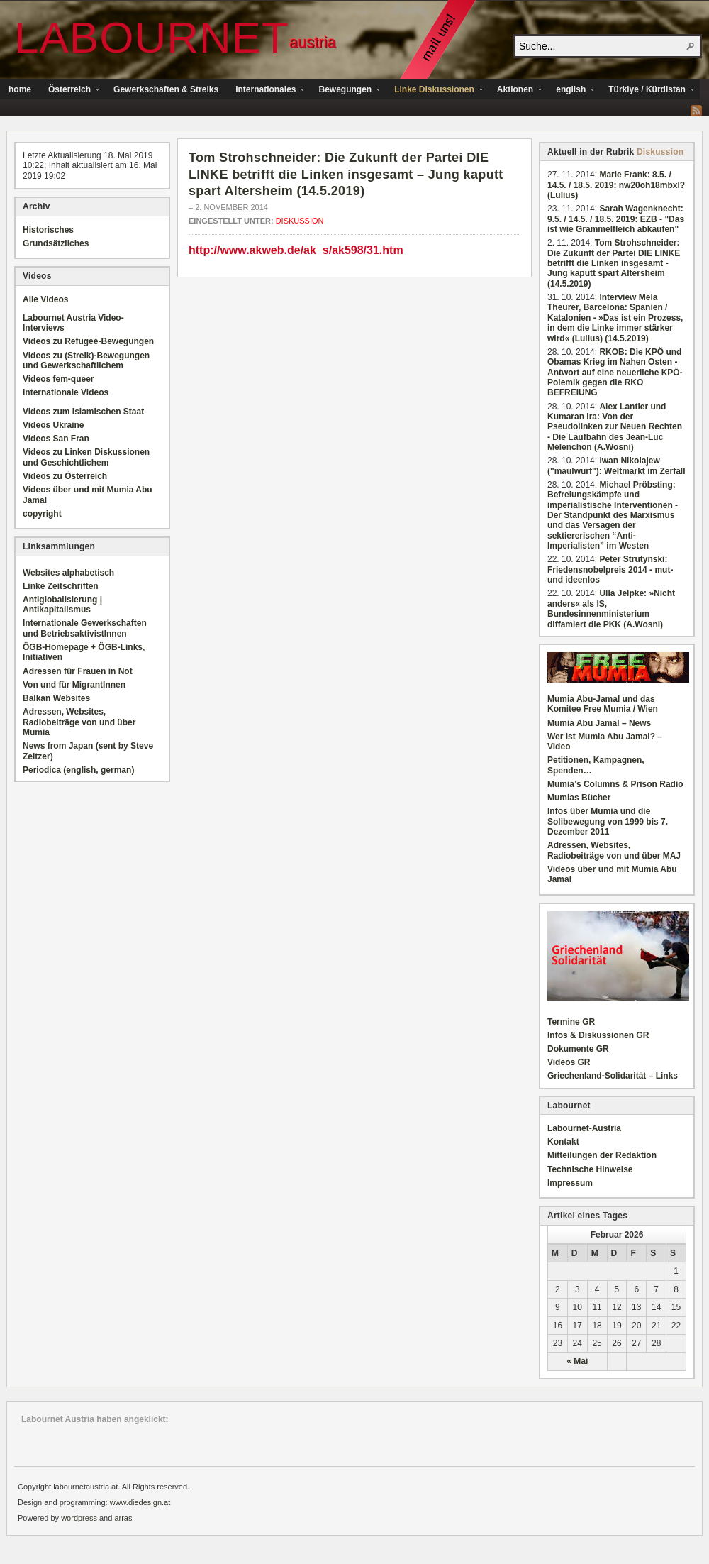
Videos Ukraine (53, 425)
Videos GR (568, 1062)
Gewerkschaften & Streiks (165, 89)
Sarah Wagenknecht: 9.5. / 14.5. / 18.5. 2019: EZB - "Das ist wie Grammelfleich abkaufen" (615, 219)
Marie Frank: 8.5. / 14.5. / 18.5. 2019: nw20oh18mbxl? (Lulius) (616, 185)
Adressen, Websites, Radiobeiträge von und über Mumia (79, 722)
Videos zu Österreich (65, 476)
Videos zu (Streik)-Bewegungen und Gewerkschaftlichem (86, 360)
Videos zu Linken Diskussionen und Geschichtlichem (86, 457)
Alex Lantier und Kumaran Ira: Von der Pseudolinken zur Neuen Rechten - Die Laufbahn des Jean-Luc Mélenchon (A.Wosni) (614, 427)
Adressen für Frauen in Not (78, 671)
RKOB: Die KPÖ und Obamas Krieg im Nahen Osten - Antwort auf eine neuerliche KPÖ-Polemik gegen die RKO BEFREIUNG (615, 372)
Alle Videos (45, 299)
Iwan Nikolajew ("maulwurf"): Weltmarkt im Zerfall (616, 465)
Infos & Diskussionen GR (598, 1035)
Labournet (151, 37)
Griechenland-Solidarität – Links (612, 1076)
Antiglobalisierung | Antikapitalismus (62, 605)
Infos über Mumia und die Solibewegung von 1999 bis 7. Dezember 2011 (607, 821)
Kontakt (563, 1142)
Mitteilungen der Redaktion (602, 1155)
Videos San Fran (56, 439)
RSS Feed (696, 110)
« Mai (577, 1361)
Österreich (69, 90)
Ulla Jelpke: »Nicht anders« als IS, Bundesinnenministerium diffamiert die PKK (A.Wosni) (611, 608)
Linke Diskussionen (434, 90)
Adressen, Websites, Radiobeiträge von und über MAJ (614, 850)
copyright (42, 514)
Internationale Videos (65, 392)
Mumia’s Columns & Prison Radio (615, 784)
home (20, 89)
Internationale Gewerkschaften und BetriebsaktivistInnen (85, 628)
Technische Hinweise (590, 1169)
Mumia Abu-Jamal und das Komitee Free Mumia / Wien (602, 704)
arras (123, 1518)
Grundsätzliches (56, 243)
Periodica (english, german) (78, 770)
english (570, 90)
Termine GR (571, 1022)
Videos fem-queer (58, 379)
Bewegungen (345, 90)
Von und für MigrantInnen (74, 685)
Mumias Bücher (578, 798)
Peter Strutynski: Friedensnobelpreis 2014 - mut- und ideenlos (610, 569)
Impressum (570, 1183)
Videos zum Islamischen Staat (83, 412)
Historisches (48, 230)
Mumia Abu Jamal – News (599, 723)
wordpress (79, 1518)
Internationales (265, 90)
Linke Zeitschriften (61, 586)
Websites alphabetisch (68, 573)
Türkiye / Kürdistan (647, 90)
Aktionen (515, 90)
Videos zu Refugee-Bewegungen (88, 341)
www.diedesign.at (140, 1502)
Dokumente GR (578, 1049)
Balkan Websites (56, 698)
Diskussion (300, 220)
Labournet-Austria (584, 1128)
